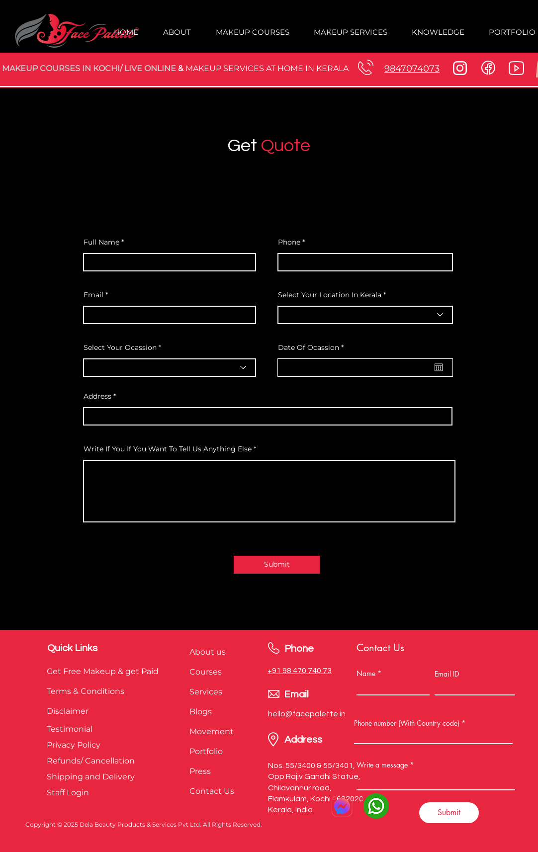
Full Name (102, 242)
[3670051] (376, 806)
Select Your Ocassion (121, 347)
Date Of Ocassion (313, 347)
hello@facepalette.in (307, 714)
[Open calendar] (439, 367)
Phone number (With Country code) (406, 723)
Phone (289, 242)
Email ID (447, 674)
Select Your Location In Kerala (329, 294)
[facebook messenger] (342, 806)
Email (93, 294)
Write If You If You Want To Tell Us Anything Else (168, 448)
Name (366, 673)
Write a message (382, 765)
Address (97, 396)
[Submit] (277, 565)
